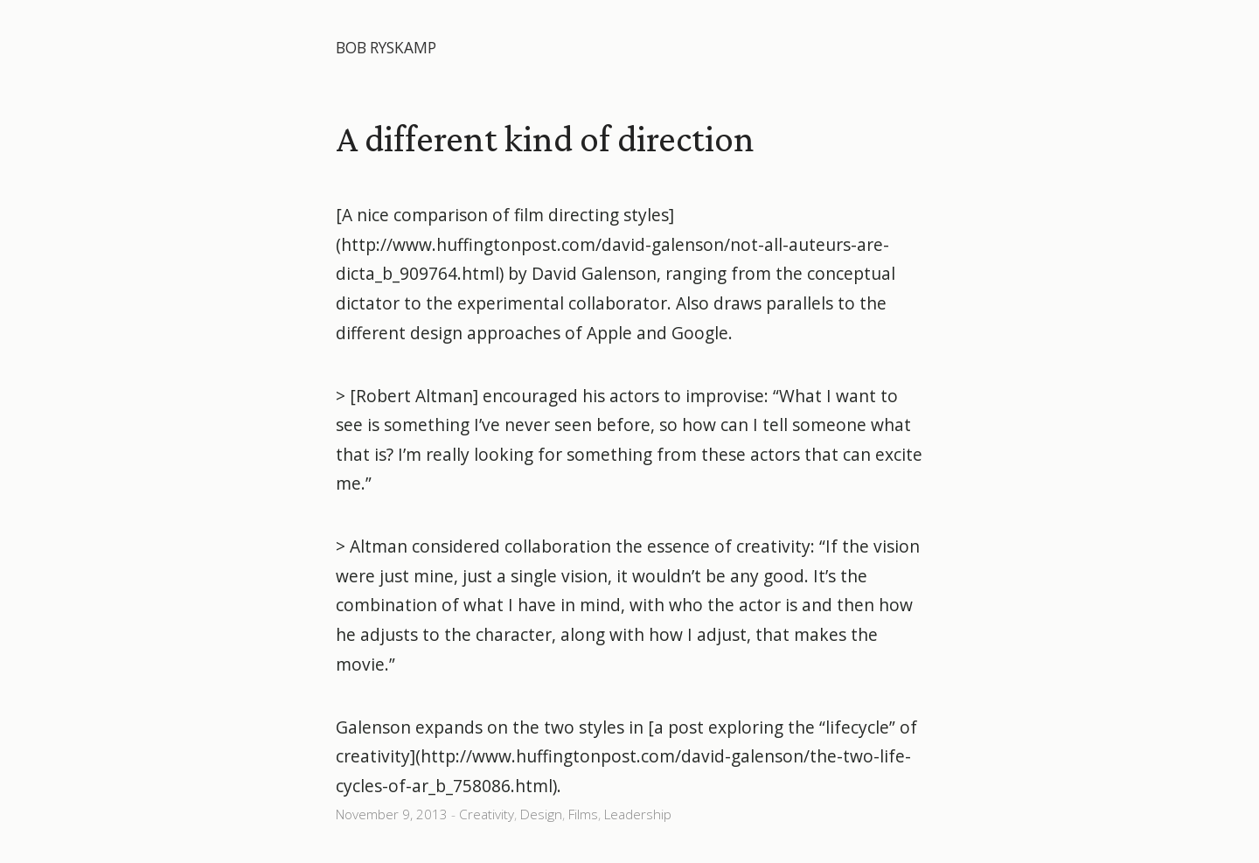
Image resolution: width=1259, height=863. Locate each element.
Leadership (637, 814)
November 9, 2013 (392, 814)
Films (583, 814)
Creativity (486, 814)
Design (541, 814)
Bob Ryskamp (386, 48)
